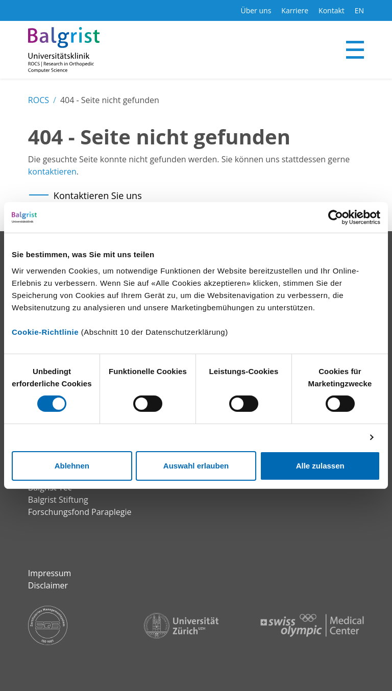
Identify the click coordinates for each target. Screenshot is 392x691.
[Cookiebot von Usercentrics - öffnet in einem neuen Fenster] (335, 217)
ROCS (38, 100)
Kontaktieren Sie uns (98, 195)
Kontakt (331, 10)
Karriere (294, 10)
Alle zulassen (320, 465)
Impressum (49, 573)
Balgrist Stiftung (58, 499)
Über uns (255, 10)
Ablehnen (72, 465)
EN (359, 10)
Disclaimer (48, 585)
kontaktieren (52, 171)
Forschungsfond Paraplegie (80, 511)
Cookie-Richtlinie (45, 331)
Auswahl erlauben (196, 465)
